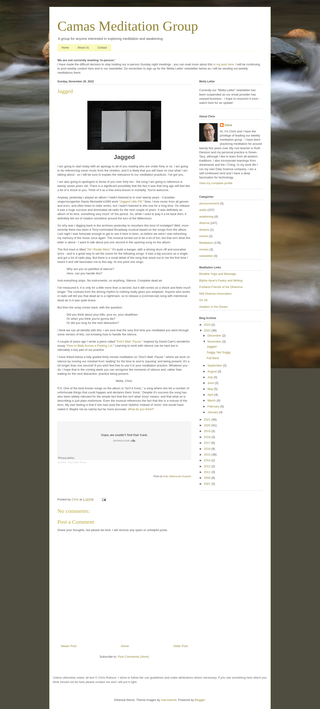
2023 (207, 324)
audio (203, 210)
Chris (228, 125)
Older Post (181, 646)
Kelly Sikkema (170, 476)
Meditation (206, 242)
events (203, 236)
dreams (204, 229)
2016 (207, 448)
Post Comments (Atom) (133, 656)
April (210, 394)
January (213, 412)
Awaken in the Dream (213, 306)
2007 (207, 483)
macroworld (168, 700)
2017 (207, 443)
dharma (204, 223)
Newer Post (68, 646)
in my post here (223, 64)
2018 (207, 437)
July (210, 377)
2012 (207, 466)
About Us (83, 47)
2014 (207, 460)
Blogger (200, 700)
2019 (207, 431)
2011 (207, 472)
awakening (206, 216)
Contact (102, 47)
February (213, 406)
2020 (207, 425)
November (214, 341)
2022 (207, 330)
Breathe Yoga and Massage (217, 274)
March (212, 400)
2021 (207, 419)
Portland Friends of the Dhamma (221, 287)
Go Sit (203, 300)
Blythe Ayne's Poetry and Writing (221, 280)
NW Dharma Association (215, 293)
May (210, 389)
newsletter (206, 256)
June (211, 383)
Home (65, 47)
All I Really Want (99, 249)
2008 (207, 477)
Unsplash (186, 476)
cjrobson (61, 462)
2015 (207, 454)
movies (204, 249)
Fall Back (213, 358)
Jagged (211, 346)
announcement (209, 203)
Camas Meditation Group (127, 26)
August (212, 371)
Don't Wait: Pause (77, 462)
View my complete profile (215, 183)
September (215, 365)
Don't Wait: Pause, (129, 341)
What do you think (140, 409)
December (214, 335)
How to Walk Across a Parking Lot (89, 345)
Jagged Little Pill (131, 201)
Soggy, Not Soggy (219, 352)
